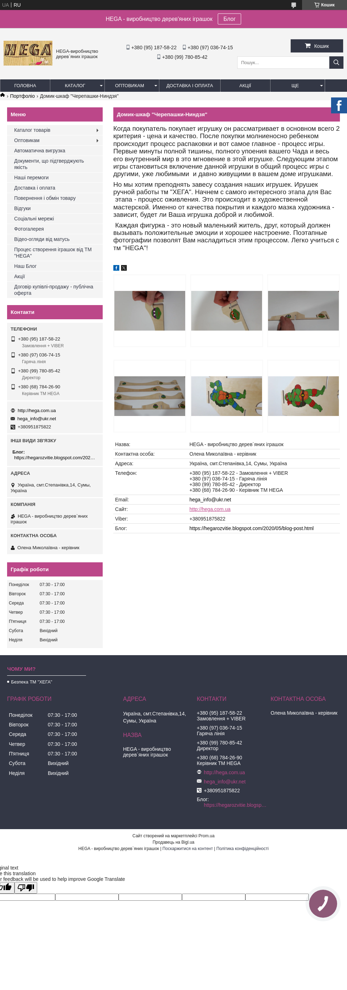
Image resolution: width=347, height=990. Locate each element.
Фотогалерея (29, 229)
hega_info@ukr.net (210, 499)
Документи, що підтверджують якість (49, 164)
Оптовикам (129, 85)
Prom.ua (207, 835)
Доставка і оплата (189, 85)
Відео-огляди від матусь (41, 239)
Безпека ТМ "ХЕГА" (31, 682)
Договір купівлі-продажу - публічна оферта (53, 290)
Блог (229, 19)
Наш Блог (25, 266)
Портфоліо (22, 96)
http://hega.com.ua (210, 509)
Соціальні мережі (34, 218)
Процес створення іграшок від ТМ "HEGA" (53, 253)
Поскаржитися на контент (188, 848)
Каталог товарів (32, 130)
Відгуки (22, 208)
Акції (245, 85)
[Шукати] (336, 62)
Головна (25, 85)
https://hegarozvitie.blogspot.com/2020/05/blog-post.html (251, 528)
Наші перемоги (31, 177)
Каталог (75, 85)
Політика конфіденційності (242, 848)
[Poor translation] (26, 888)
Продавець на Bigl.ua (173, 842)
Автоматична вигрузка (39, 150)
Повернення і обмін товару (45, 198)
